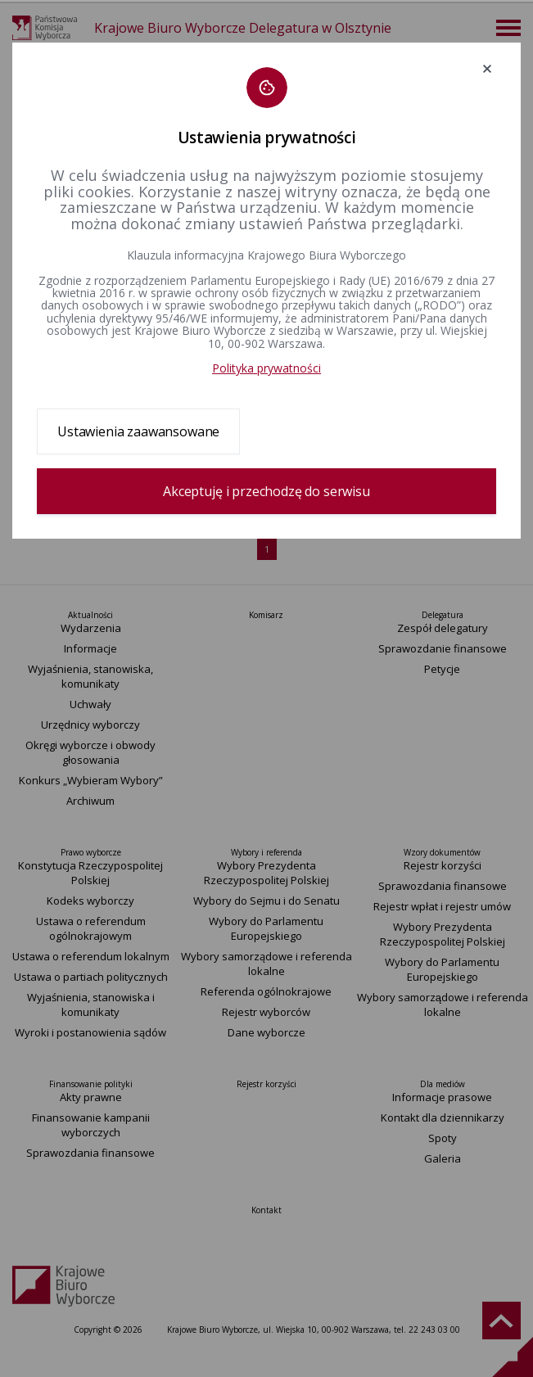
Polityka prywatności (266, 368)
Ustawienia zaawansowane (138, 431)
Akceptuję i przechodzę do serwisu (266, 491)
